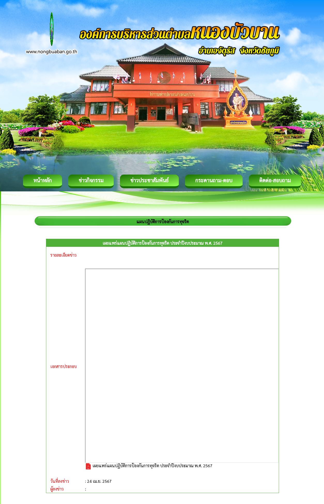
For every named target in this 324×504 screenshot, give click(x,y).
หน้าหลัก (42, 180)
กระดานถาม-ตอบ (213, 180)
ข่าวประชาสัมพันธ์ (149, 180)
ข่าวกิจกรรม (91, 180)
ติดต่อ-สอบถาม (275, 180)
